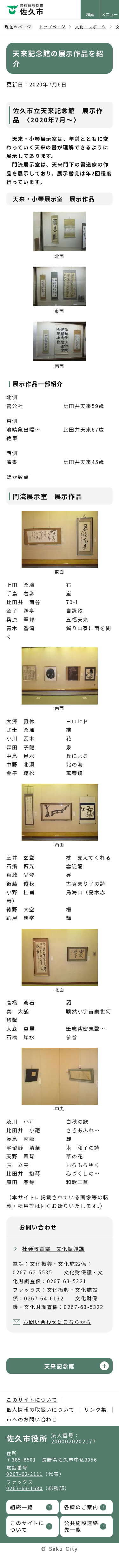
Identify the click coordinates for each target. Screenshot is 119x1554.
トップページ (52, 26)
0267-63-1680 (24, 1488)
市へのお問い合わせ (31, 1419)
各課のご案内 (81, 1507)
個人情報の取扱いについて (40, 1409)
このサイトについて (31, 1399)
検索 (90, 14)
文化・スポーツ (90, 26)
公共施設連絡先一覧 (81, 1526)
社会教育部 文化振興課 (53, 1248)
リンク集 (95, 1409)
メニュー (109, 14)
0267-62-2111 (24, 1473)
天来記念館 (59, 1366)
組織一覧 (21, 1507)
